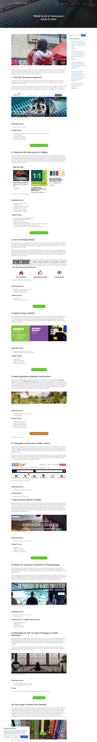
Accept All (24, 736)
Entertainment (64, 4)
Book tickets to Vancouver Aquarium (39, 146)
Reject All (16, 736)
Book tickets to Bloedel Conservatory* (39, 434)
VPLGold (28, 457)
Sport (72, 4)
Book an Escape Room (39, 307)
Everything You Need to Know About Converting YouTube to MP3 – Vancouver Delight (77, 54)
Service (78, 4)
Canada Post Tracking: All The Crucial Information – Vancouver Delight (78, 43)
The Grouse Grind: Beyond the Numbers (78, 57)
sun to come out (61, 717)
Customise (8, 736)
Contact (85, 4)
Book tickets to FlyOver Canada (39, 558)
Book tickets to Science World (39, 370)
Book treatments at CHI (39, 698)
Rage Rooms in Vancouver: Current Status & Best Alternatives (77, 78)
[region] (16, 733)
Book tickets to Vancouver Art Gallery (39, 233)
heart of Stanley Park (16, 82)
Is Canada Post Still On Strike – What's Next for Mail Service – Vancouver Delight (77, 64)
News (56, 4)
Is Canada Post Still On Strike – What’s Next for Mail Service (78, 46)
